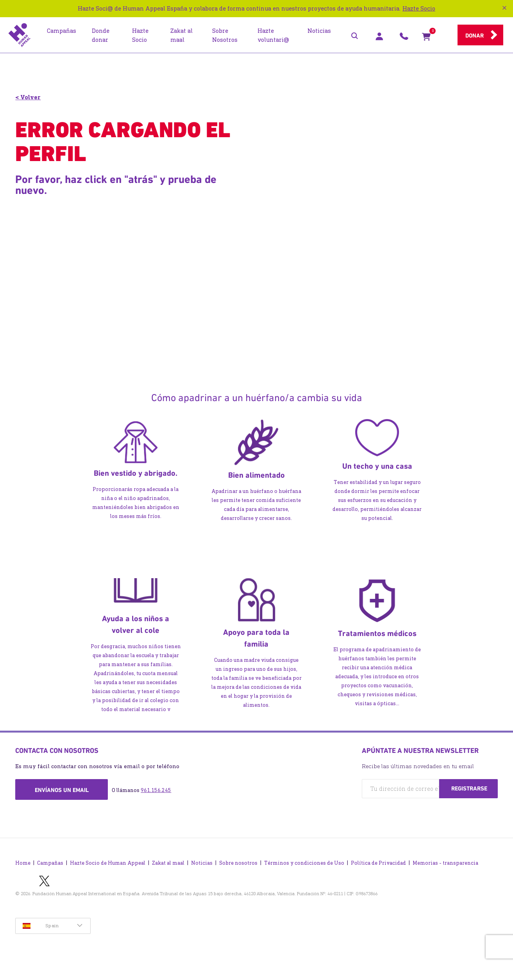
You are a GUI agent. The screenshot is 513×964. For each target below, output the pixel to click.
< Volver (28, 97)
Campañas (50, 861)
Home (22, 861)
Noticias (202, 861)
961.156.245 (156, 790)
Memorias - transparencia (445, 861)
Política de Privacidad (378, 861)
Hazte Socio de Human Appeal (107, 861)
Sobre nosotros (238, 861)
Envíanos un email (62, 790)
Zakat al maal (168, 861)
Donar (474, 35)
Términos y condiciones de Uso (304, 861)
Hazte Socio (418, 8)
